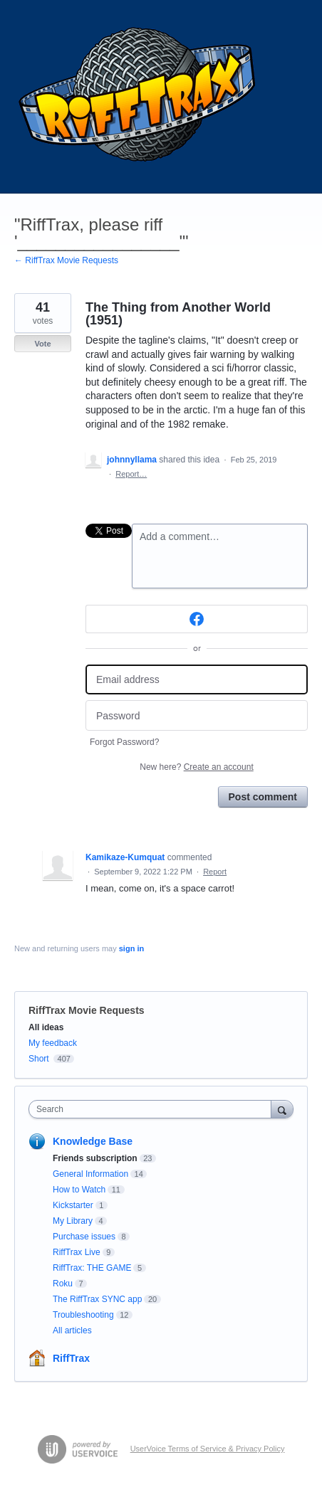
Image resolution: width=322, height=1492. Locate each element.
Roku (63, 1284)
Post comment (263, 797)
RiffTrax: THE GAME (92, 1268)
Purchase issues (84, 1237)
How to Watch (79, 1190)
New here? (196, 767)
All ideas (45, 1027)
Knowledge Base (93, 1141)
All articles (72, 1330)
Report (215, 871)
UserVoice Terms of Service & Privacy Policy (207, 1448)
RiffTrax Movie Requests (86, 1010)
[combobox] (153, 1109)
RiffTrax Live (76, 1252)
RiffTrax (71, 1358)
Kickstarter (73, 1205)
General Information (90, 1174)
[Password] (196, 715)
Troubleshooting (83, 1315)
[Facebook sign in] (196, 619)
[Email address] (196, 680)
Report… (131, 474)
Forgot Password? (124, 742)
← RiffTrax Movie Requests (66, 260)
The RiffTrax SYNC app (97, 1299)
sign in (131, 948)
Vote (42, 343)
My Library (73, 1221)
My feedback (52, 1043)
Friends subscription (95, 1158)
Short (38, 1059)
